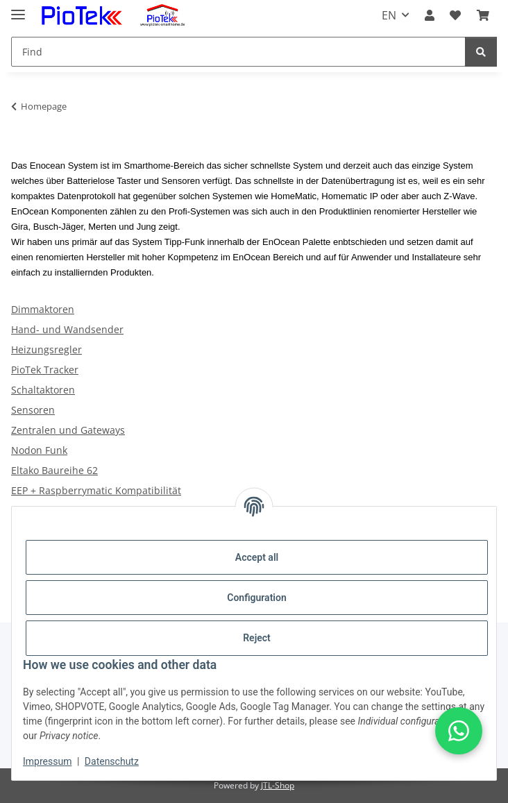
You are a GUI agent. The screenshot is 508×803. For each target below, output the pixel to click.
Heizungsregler (46, 349)
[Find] (238, 52)
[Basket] (483, 15)
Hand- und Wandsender (67, 329)
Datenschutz (112, 761)
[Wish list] (455, 15)
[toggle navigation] (18, 8)
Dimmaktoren (42, 309)
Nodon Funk (39, 450)
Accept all (256, 557)
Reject (257, 637)
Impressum (47, 761)
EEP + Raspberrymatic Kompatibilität (96, 490)
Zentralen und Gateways (68, 430)
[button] (429, 15)
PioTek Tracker (44, 369)
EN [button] (389, 15)
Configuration (256, 597)
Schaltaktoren (43, 389)
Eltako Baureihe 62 (54, 470)
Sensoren (33, 409)
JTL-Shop (277, 785)
